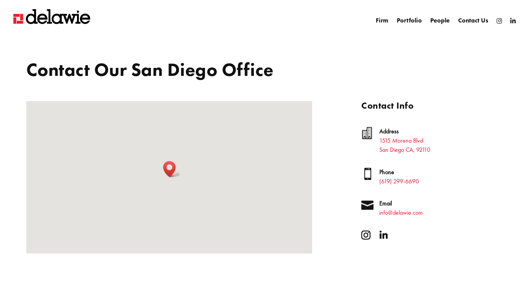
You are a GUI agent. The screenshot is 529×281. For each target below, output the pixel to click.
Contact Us (473, 20)
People (440, 20)
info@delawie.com (401, 213)
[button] (172, 169)
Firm (382, 20)
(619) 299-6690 (399, 181)
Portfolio (409, 20)
